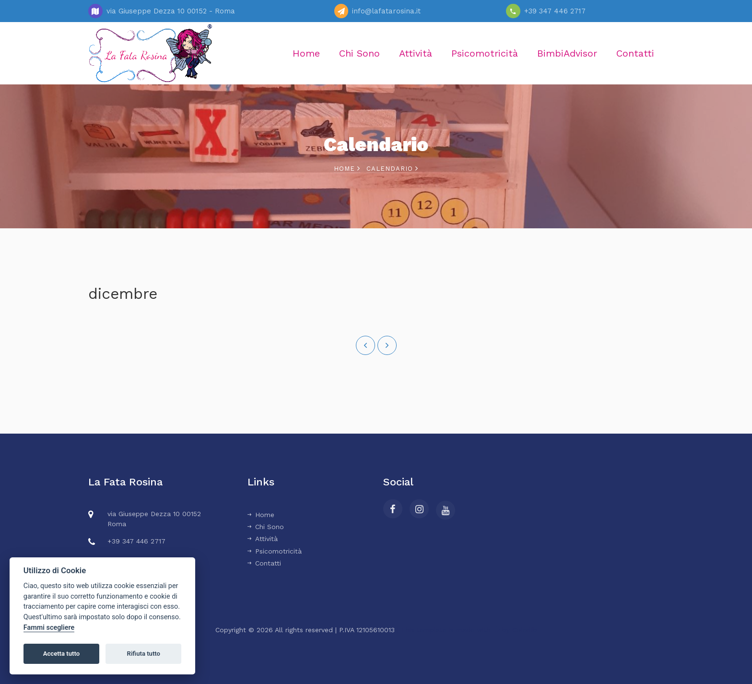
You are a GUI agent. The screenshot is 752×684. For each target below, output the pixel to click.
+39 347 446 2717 (555, 11)
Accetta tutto (61, 653)
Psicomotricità (484, 53)
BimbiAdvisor (567, 53)
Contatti (635, 53)
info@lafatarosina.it (386, 11)
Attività (415, 53)
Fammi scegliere (49, 628)
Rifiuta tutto (143, 653)
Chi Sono (359, 53)
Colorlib (524, 630)
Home (306, 53)
